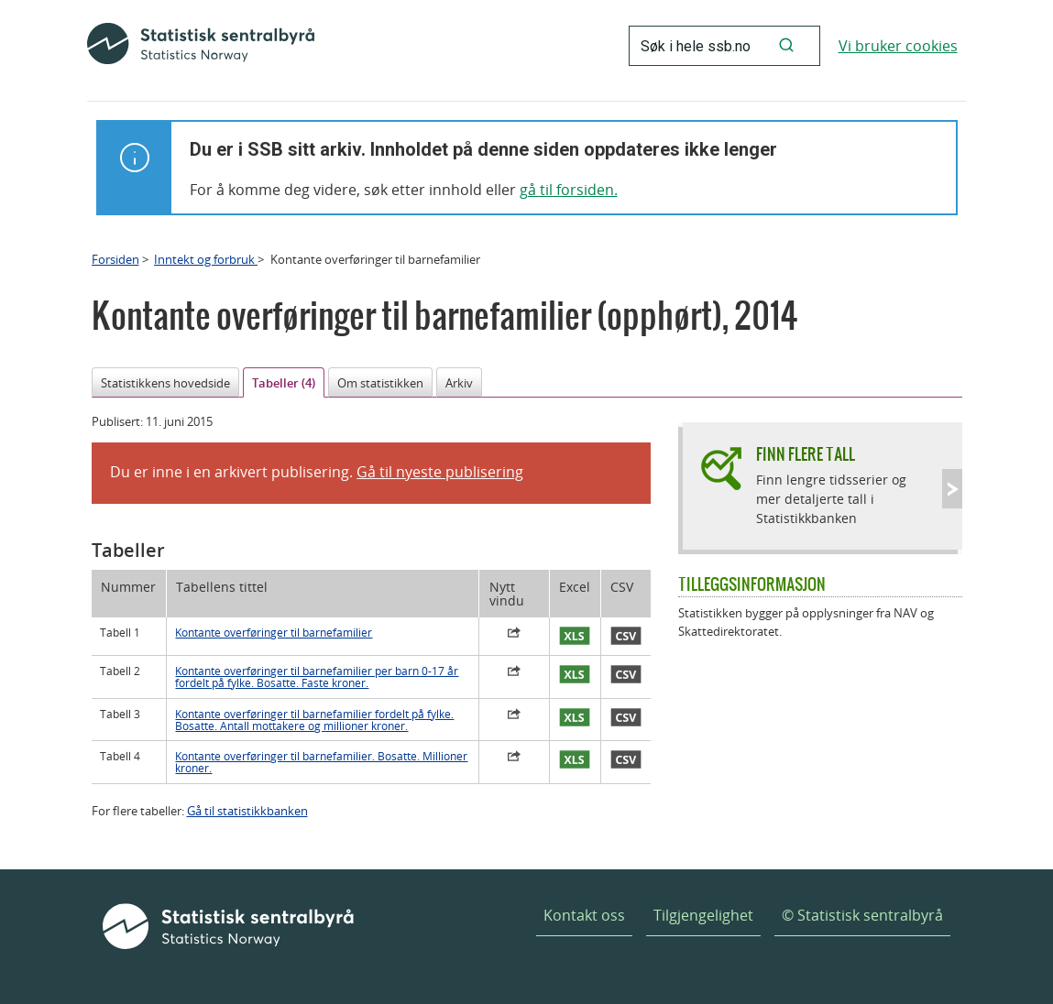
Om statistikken (380, 383)
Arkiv (459, 383)
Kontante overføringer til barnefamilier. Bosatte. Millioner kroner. (321, 762)
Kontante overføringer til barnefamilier (273, 632)
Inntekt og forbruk (206, 259)
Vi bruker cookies (898, 46)
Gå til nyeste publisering (439, 472)
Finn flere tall (805, 453)
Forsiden (115, 259)
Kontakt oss (584, 915)
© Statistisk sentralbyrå (862, 915)
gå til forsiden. (569, 190)
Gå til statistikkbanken (247, 810)
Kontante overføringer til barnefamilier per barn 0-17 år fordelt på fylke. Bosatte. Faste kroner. (316, 677)
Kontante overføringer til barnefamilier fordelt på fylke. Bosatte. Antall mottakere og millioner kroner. (314, 720)
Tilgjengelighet (703, 915)
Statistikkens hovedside (165, 383)
